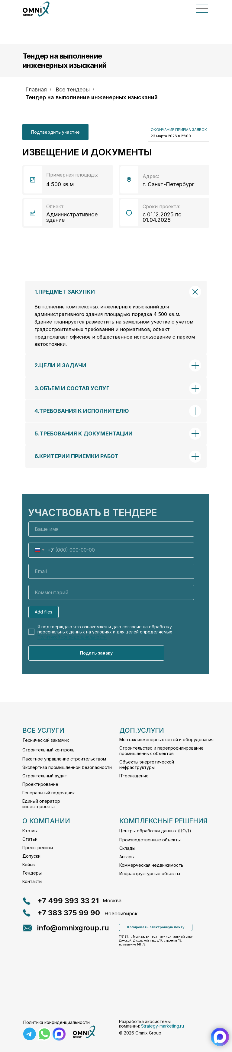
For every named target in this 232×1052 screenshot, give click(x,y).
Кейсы (28, 864)
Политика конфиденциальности (56, 1022)
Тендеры (32, 872)
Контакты (32, 881)
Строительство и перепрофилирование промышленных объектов (161, 750)
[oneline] (111, 592)
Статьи (29, 839)
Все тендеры (73, 89)
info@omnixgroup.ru (73, 927)
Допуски (31, 856)
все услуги (43, 730)
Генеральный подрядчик (48, 792)
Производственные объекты (150, 839)
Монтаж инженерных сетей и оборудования (166, 739)
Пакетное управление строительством (64, 758)
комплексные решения (163, 821)
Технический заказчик (45, 740)
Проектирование (40, 784)
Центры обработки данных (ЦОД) (155, 830)
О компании (46, 821)
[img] (84, 1032)
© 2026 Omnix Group (140, 1032)
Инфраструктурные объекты (149, 873)
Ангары (126, 856)
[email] (111, 571)
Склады (127, 848)
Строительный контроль (48, 749)
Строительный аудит (44, 775)
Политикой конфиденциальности (72, 636)
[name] (111, 529)
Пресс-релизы (37, 847)
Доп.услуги (141, 730)
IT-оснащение (134, 775)
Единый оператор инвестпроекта (41, 804)
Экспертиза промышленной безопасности (67, 767)
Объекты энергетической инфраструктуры (146, 764)
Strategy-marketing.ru (162, 1025)
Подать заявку (96, 652)
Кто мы (29, 830)
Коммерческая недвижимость (151, 865)
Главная (36, 89)
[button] (55, 132)
